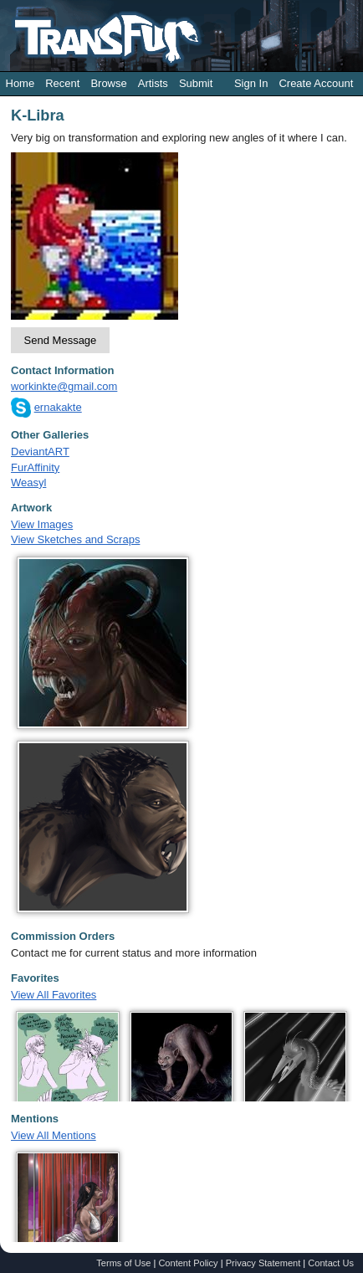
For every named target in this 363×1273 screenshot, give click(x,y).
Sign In (251, 83)
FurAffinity (35, 467)
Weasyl (28, 482)
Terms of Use (123, 1263)
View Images (42, 524)
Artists (153, 83)
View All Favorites (53, 994)
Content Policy (187, 1263)
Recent (62, 83)
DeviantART (40, 451)
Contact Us (331, 1263)
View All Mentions (53, 1135)
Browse (108, 83)
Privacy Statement (263, 1263)
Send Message (60, 340)
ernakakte (58, 407)
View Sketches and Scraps (75, 539)
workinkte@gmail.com (64, 386)
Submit (195, 83)
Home (20, 83)
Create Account (316, 83)
